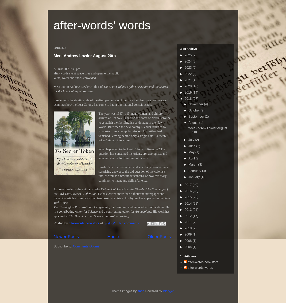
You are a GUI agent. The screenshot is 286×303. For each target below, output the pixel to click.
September (196, 116)
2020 (189, 86)
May (191, 152)
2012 (189, 216)
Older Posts (159, 236)
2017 (189, 185)
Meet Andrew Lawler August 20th (85, 56)
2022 (189, 74)
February (195, 171)
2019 (189, 92)
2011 (189, 222)
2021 (189, 80)
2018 (189, 98)
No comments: (130, 223)
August (193, 122)
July (191, 140)
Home (113, 236)
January (194, 177)
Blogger (168, 291)
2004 (189, 247)
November (196, 104)
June (192, 146)
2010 (189, 228)
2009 (189, 234)
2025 (189, 55)
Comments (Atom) (86, 246)
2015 (189, 197)
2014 (189, 203)
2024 (189, 61)
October (194, 110)
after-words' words (102, 25)
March (193, 164)
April (192, 158)
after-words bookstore (84, 223)
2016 (189, 191)
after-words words (200, 267)
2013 (189, 209)
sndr (140, 291)
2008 (189, 240)
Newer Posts (66, 236)
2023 (189, 67)
